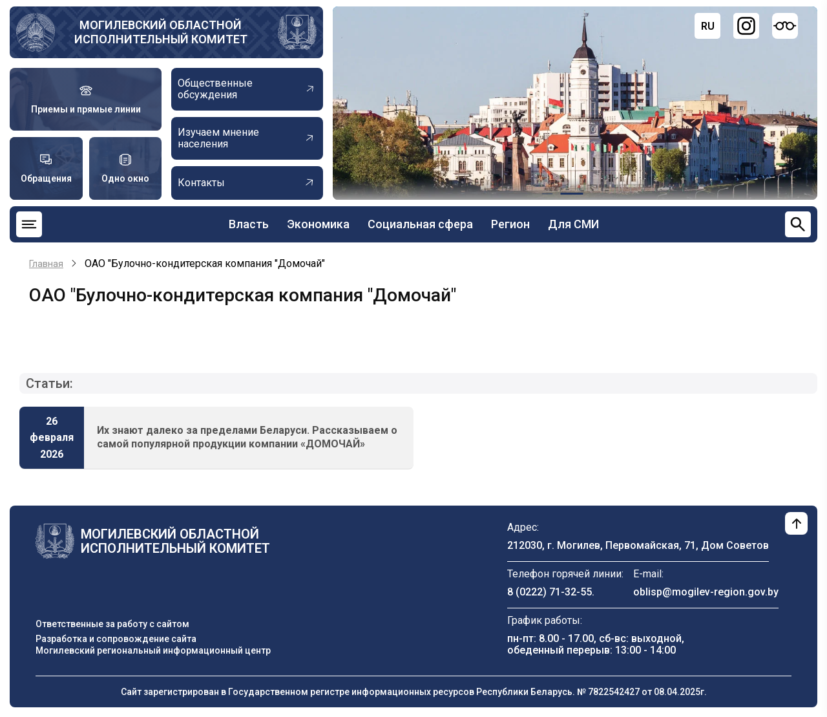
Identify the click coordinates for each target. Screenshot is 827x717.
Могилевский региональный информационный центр (153, 650)
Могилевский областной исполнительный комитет (160, 32)
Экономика (318, 224)
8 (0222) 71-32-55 (549, 592)
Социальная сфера (420, 224)
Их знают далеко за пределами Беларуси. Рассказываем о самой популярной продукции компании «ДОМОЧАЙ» (247, 437)
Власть (249, 224)
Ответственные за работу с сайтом (112, 624)
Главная (46, 264)
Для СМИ (573, 224)
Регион (510, 224)
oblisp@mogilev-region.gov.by (706, 592)
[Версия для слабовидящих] (785, 26)
